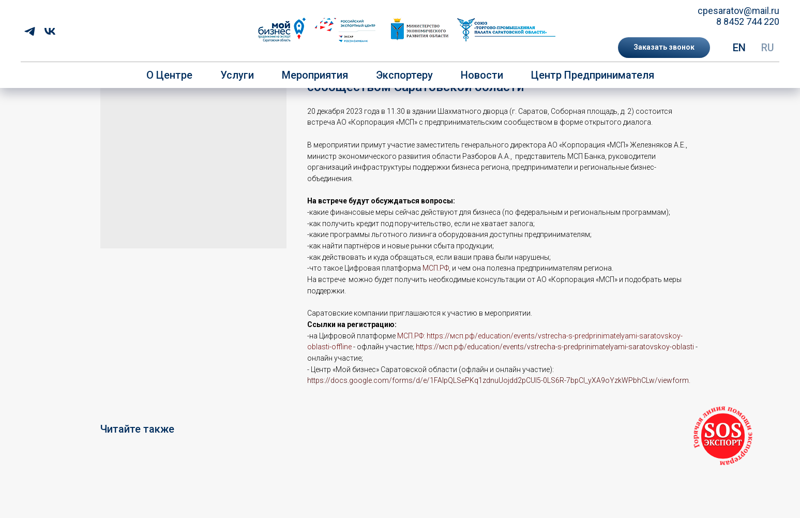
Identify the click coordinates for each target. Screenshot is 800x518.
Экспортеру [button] (404, 75)
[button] (664, 47)
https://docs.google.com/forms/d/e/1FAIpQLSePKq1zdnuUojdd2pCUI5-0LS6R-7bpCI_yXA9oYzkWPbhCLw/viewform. (498, 380)
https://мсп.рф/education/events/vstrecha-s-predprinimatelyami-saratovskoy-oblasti (555, 347)
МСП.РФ (435, 268)
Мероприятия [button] (315, 75)
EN (739, 47)
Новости (482, 75)
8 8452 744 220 (747, 21)
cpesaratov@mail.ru (738, 10)
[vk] (49, 31)
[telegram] (29, 31)
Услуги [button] (237, 75)
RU (767, 47)
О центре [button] (169, 75)
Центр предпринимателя (592, 75)
